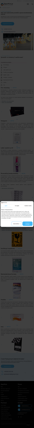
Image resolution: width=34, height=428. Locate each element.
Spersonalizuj (16, 223)
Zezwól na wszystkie (27, 223)
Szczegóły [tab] (17, 205)
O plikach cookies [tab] (28, 205)
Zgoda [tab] (6, 205)
